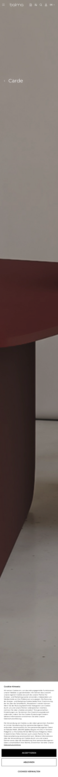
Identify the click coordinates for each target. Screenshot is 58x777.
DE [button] (51, 5)
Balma (16, 5)
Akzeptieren (29, 753)
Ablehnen (29, 762)
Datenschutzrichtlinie (12, 745)
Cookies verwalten (29, 771)
